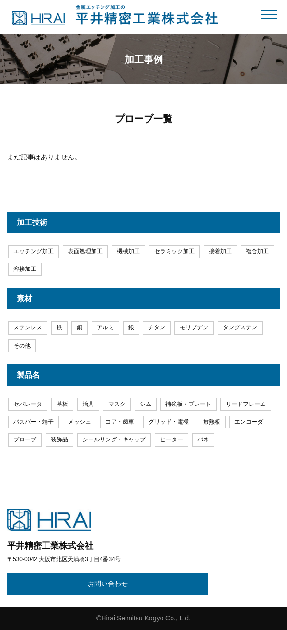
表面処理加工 (85, 251)
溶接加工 (24, 269)
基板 (62, 404)
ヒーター (171, 439)
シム (145, 404)
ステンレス (27, 327)
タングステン (240, 327)
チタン (156, 327)
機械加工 (128, 251)
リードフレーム (246, 404)
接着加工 (220, 251)
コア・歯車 (119, 421)
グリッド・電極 (169, 421)
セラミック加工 (174, 251)
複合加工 (257, 251)
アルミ (105, 327)
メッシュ (79, 421)
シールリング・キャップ (114, 439)
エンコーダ (248, 421)
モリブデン (194, 327)
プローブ (24, 439)
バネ (203, 439)
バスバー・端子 (33, 421)
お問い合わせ (108, 583)
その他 (22, 345)
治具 (88, 404)
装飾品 (59, 439)
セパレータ (27, 404)
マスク (117, 404)
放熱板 (211, 421)
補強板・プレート (188, 404)
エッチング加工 (33, 251)
